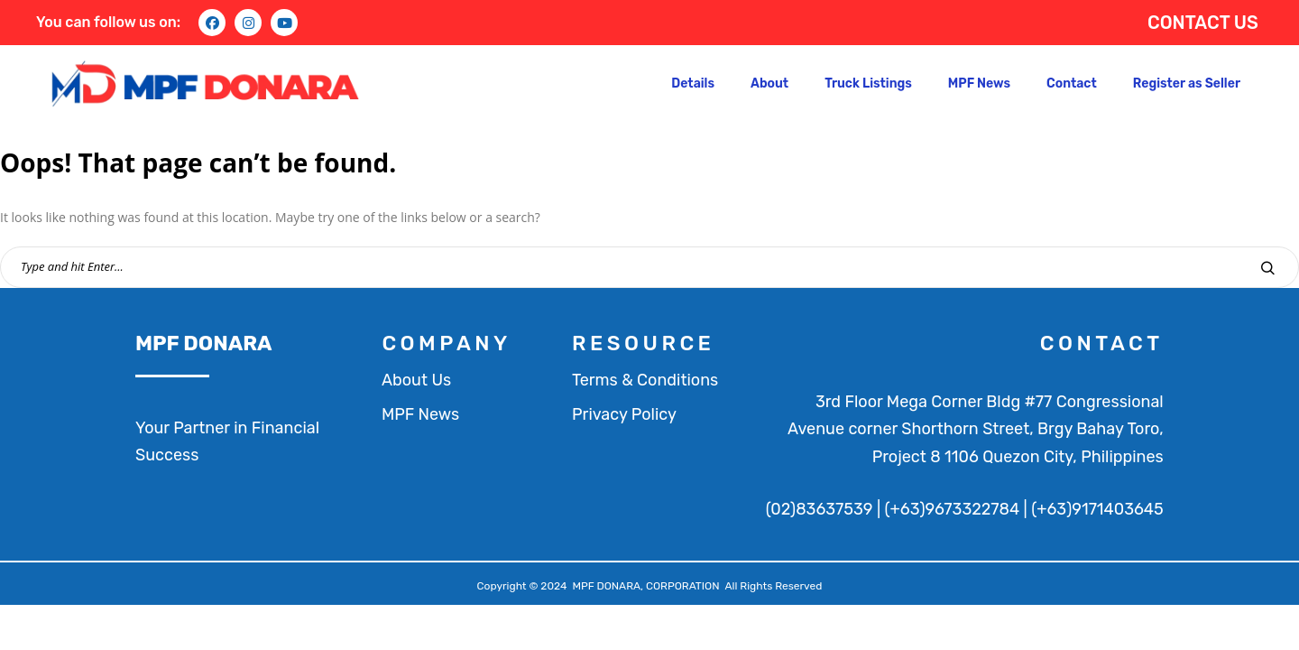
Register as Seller (1186, 83)
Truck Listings (868, 83)
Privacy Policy (624, 414)
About (769, 83)
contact (1102, 343)
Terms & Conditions (645, 380)
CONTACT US (1202, 22)
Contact (1071, 83)
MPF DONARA (203, 343)
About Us (416, 380)
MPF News (979, 83)
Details (692, 83)
